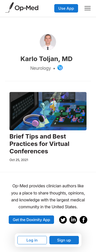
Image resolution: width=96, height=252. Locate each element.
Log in (32, 240)
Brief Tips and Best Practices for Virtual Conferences (39, 144)
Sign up (64, 240)
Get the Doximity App (31, 219)
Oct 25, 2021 (18, 160)
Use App (66, 8)
